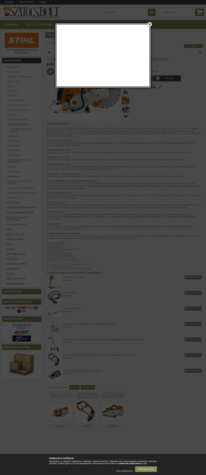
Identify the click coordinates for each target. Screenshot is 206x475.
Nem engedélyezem (124, 471)
